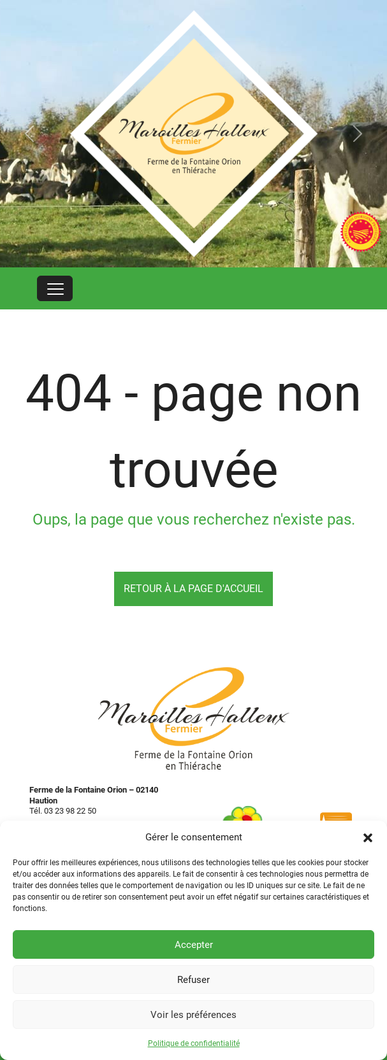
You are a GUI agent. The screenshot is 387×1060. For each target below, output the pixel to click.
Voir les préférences (193, 1015)
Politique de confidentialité (194, 1043)
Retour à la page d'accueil (193, 589)
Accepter (194, 944)
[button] (367, 837)
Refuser (193, 980)
